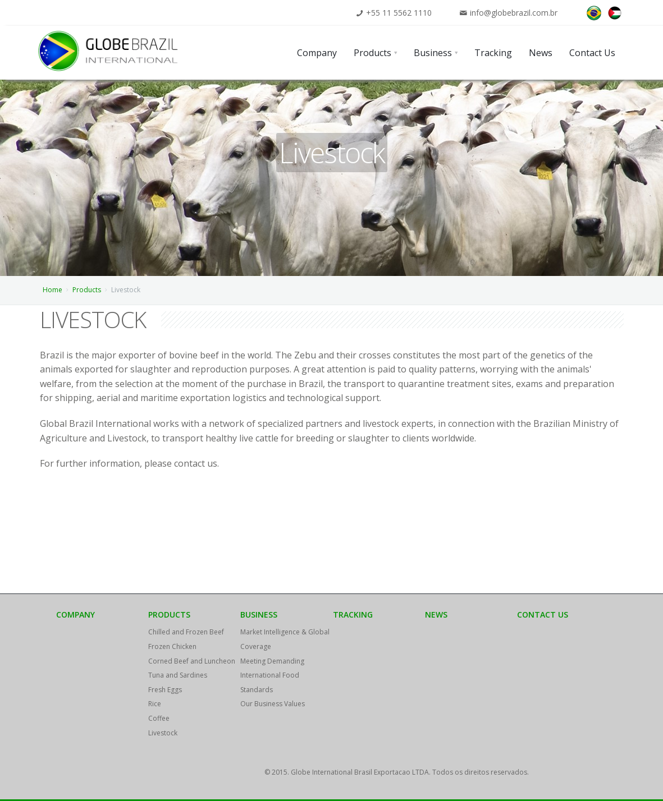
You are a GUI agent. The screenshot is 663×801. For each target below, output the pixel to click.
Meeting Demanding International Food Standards (272, 675)
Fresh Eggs (165, 689)
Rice (154, 703)
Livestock (162, 733)
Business (258, 614)
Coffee (159, 718)
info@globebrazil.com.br (513, 12)
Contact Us (542, 614)
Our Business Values (272, 703)
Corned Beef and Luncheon (191, 661)
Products (86, 289)
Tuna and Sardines (177, 675)
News (436, 614)
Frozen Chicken (172, 646)
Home (52, 289)
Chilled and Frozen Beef (186, 632)
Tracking (353, 614)
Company (75, 614)
